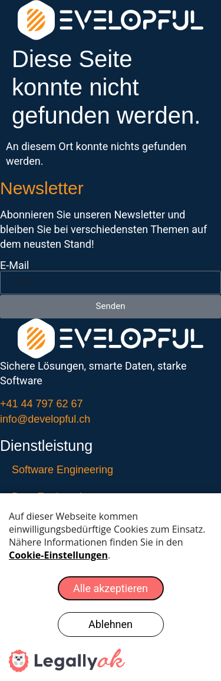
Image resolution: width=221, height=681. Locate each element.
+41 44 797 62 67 (41, 404)
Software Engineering (62, 470)
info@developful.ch (45, 419)
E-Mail (14, 265)
